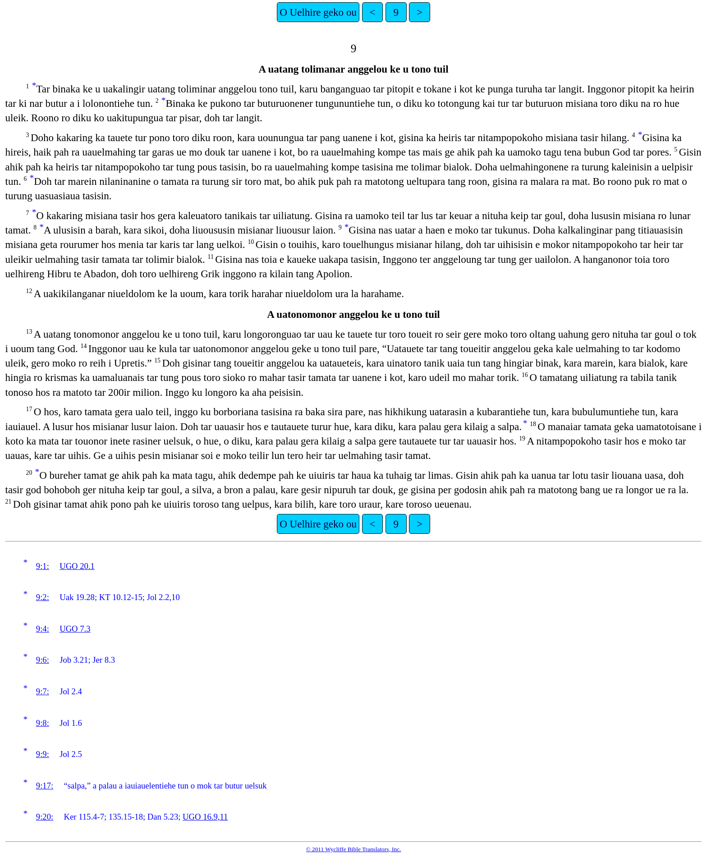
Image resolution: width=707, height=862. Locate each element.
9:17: (44, 785)
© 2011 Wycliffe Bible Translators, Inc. (353, 849)
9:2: (42, 597)
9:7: (42, 691)
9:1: (42, 566)
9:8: (42, 723)
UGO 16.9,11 (205, 816)
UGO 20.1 (77, 566)
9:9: (42, 754)
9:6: (42, 660)
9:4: (42, 628)
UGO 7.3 (75, 628)
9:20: (44, 816)
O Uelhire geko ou (318, 12)
